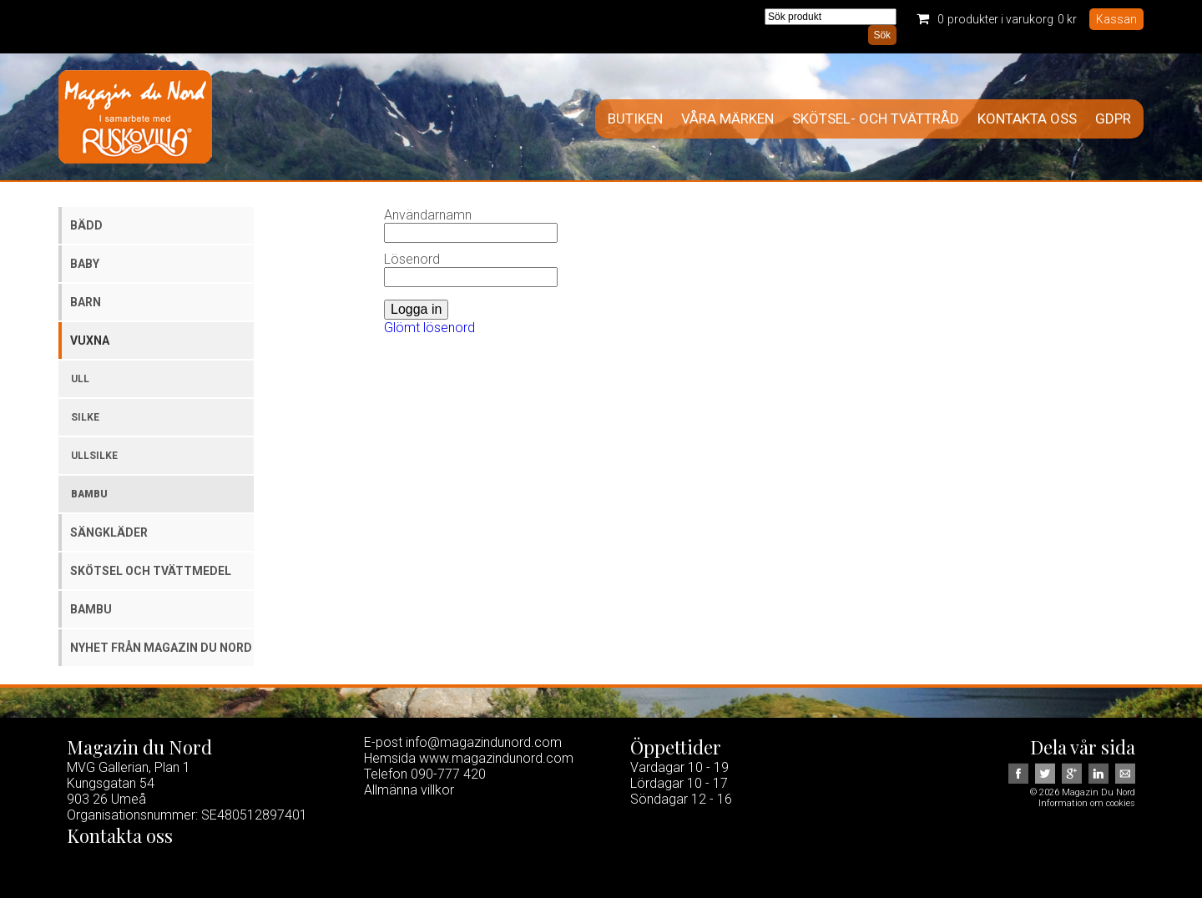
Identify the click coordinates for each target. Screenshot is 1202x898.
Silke (85, 417)
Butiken (635, 119)
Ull (80, 379)
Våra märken (727, 119)
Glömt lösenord (429, 327)
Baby (84, 263)
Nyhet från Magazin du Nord (161, 647)
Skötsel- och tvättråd (875, 119)
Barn (85, 302)
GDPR (1113, 119)
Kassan (1116, 19)
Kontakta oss (1027, 119)
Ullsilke (94, 456)
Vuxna (89, 340)
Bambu (89, 494)
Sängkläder (109, 532)
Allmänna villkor (409, 790)
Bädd (86, 225)
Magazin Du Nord (135, 117)
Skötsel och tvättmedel (150, 571)
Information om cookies (1086, 803)
